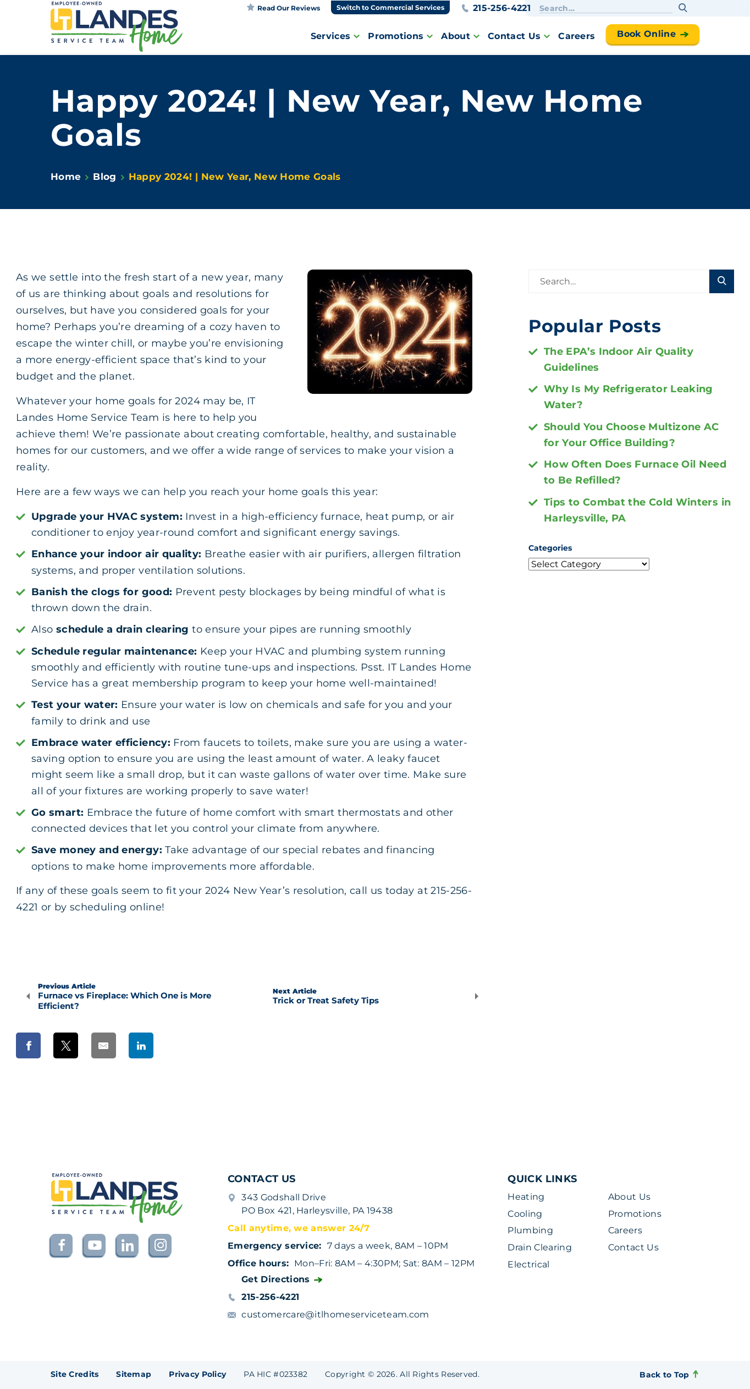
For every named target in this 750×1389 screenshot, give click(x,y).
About (455, 36)
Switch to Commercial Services (390, 7)
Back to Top (669, 1375)
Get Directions (275, 1279)
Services (331, 36)
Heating (526, 1197)
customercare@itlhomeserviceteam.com (335, 1314)
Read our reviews (283, 7)
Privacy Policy (197, 1374)
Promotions (395, 36)
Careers (576, 36)
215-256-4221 (496, 8)
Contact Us (514, 36)
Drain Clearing (539, 1247)
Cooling (525, 1214)
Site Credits (74, 1374)
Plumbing (530, 1230)
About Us (629, 1197)
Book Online (646, 34)
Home (66, 176)
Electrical (528, 1264)
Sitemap (133, 1374)
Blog (104, 176)
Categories (550, 548)
